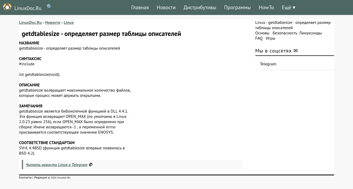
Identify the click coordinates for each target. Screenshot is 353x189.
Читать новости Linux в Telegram (57, 164)
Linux (260, 22)
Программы (237, 7)
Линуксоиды (310, 32)
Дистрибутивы (199, 7)
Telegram (268, 63)
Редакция (40, 177)
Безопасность (285, 32)
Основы (262, 32)
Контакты (25, 177)
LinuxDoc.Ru (20, 7)
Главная (140, 7)
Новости (166, 7)
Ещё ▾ (288, 7)
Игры (270, 38)
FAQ (259, 38)
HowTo (266, 7)
